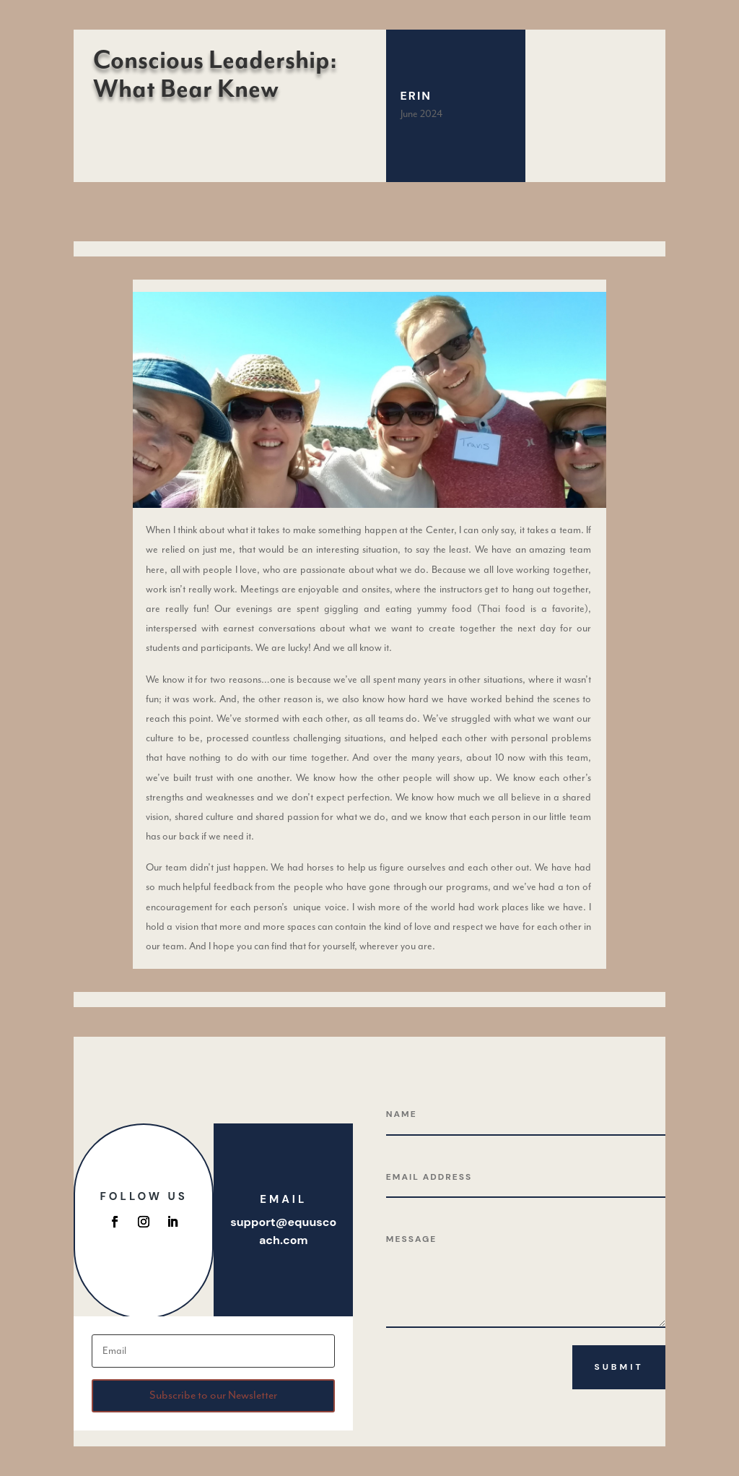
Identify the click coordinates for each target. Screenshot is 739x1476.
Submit (618, 1367)
